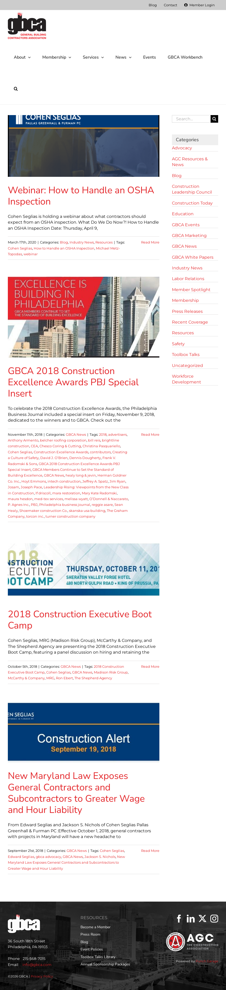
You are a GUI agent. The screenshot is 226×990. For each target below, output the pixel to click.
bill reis (94, 440)
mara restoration (66, 493)
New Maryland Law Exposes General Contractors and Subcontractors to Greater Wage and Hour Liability (76, 793)
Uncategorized (187, 365)
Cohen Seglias (20, 248)
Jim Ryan (117, 481)
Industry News (81, 242)
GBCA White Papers (192, 257)
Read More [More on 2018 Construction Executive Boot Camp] (150, 666)
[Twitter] (202, 919)
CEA (34, 446)
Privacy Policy (42, 976)
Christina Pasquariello (101, 446)
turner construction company (70, 516)
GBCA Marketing (189, 235)
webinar (31, 254)
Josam (13, 487)
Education (183, 213)
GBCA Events (186, 224)
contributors (100, 452)
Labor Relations (188, 278)
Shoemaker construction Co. (43, 510)
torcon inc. (35, 516)
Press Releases (187, 311)
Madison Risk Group (111, 672)
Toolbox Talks (186, 354)
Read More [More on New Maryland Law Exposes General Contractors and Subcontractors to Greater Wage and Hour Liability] (150, 850)
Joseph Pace (31, 487)
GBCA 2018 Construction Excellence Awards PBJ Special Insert (73, 382)
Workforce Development (186, 379)
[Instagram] (214, 919)
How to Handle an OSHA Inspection (64, 248)
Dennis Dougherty (85, 458)
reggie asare (102, 504)
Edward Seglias (21, 857)
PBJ (34, 504)
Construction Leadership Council (192, 189)
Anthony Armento (23, 440)
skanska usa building (87, 510)
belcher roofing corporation (63, 440)
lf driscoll (43, 493)
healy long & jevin (81, 475)
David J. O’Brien (54, 458)
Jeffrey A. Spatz (95, 481)
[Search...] (191, 119)
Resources (104, 242)
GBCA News (76, 434)
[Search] (214, 119)
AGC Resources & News (190, 161)
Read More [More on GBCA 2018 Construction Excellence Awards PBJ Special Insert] (150, 434)
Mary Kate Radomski (99, 493)
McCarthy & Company (26, 678)
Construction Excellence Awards (61, 452)
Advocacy (182, 147)
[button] (16, 88)
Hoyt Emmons (33, 481)
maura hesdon (20, 499)
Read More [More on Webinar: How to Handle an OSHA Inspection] (150, 242)
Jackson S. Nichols (99, 857)
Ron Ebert (64, 678)
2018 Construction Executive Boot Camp (80, 620)
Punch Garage (207, 961)
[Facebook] (179, 919)
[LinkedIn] (191, 919)
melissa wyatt (76, 499)
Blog (64, 242)
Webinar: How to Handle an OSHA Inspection (81, 196)
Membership (185, 300)
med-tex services (48, 499)
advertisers (117, 434)
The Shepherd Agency (93, 678)
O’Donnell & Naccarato (108, 499)
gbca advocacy (48, 857)
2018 (103, 434)
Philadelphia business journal (64, 504)
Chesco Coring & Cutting (60, 446)
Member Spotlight (191, 289)
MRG (50, 678)
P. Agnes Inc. (18, 504)
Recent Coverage (190, 322)
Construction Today (192, 203)
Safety (178, 343)
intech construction (64, 481)
